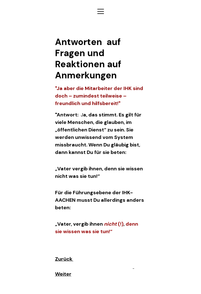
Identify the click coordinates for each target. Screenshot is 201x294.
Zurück (64, 259)
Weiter (63, 274)
